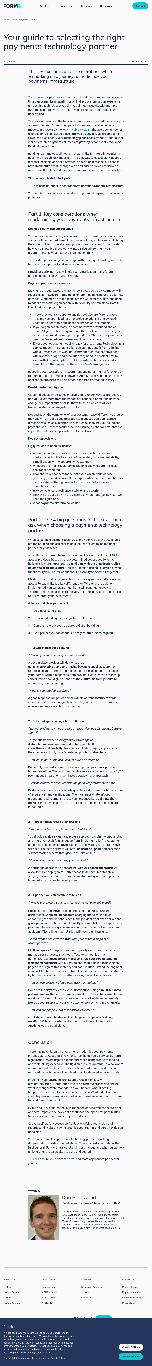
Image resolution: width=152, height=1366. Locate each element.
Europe (7, 1297)
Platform (8, 1286)
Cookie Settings (131, 1347)
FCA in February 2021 (76, 129)
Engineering (48, 1286)
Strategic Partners (91, 1286)
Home (7, 19)
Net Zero (86, 1297)
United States (11, 1292)
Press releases (130, 1286)
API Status (48, 1302)
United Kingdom (12, 1302)
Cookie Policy (58, 1358)
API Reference (49, 1292)
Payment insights (28, 19)
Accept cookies (130, 1356)
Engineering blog (131, 1297)
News (14, 19)
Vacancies (86, 1292)
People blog (128, 1302)
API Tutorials (49, 1297)
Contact (140, 5)
